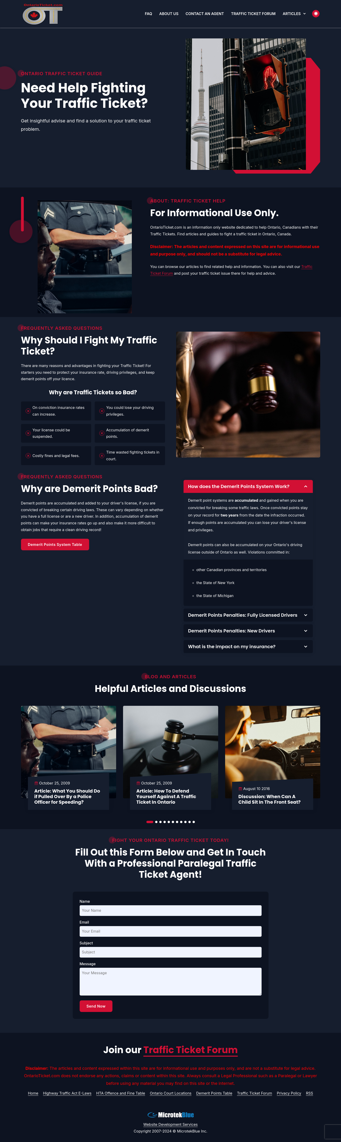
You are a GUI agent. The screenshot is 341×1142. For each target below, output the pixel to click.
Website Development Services (170, 1124)
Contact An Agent (205, 13)
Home (33, 1093)
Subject (86, 943)
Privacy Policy (289, 1093)
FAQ (148, 13)
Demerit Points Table (214, 1093)
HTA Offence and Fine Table (120, 1093)
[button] (304, 13)
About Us (168, 13)
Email (84, 922)
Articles (292, 13)
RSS (309, 1093)
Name (85, 901)
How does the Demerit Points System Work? (239, 486)
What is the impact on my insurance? (232, 646)
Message (88, 964)
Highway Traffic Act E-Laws (67, 1093)
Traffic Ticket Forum (253, 13)
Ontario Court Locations (170, 1093)
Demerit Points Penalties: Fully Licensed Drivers (243, 615)
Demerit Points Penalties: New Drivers (231, 631)
